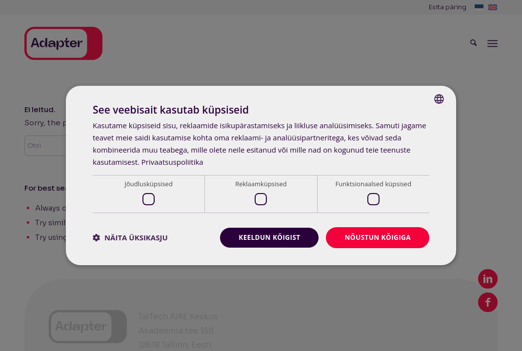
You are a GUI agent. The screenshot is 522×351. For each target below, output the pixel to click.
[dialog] (261, 175)
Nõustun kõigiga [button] (376, 237)
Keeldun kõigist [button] (266, 237)
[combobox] (439, 98)
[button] (130, 237)
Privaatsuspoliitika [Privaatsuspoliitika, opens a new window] (172, 161)
